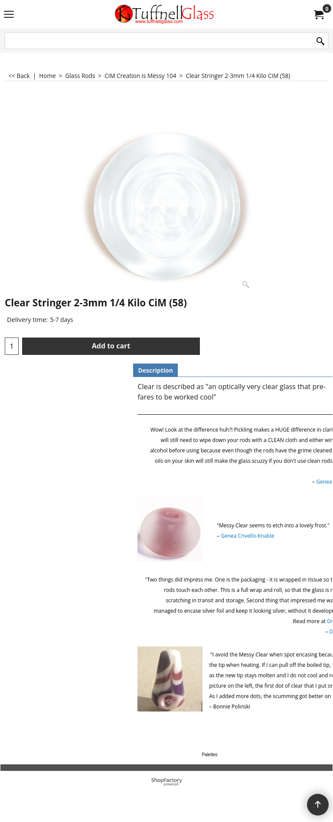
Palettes (209, 754)
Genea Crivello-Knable (247, 535)
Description (155, 370)
